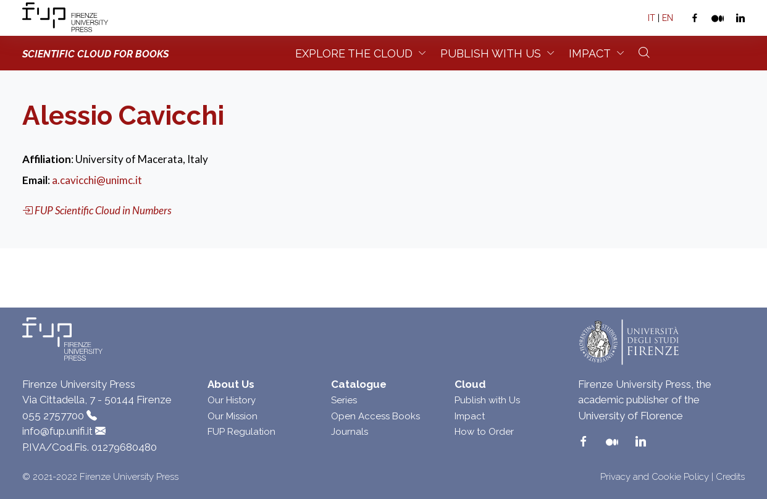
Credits (730, 476)
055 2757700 (53, 415)
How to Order (484, 431)
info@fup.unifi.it (57, 431)
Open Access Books (375, 416)
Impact (590, 53)
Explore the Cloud (354, 53)
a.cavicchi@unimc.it (97, 180)
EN (667, 18)
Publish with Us (487, 400)
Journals (349, 431)
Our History (231, 400)
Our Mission (232, 416)
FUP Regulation (241, 431)
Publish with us (490, 53)
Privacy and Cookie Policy (654, 476)
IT (651, 18)
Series (344, 400)
